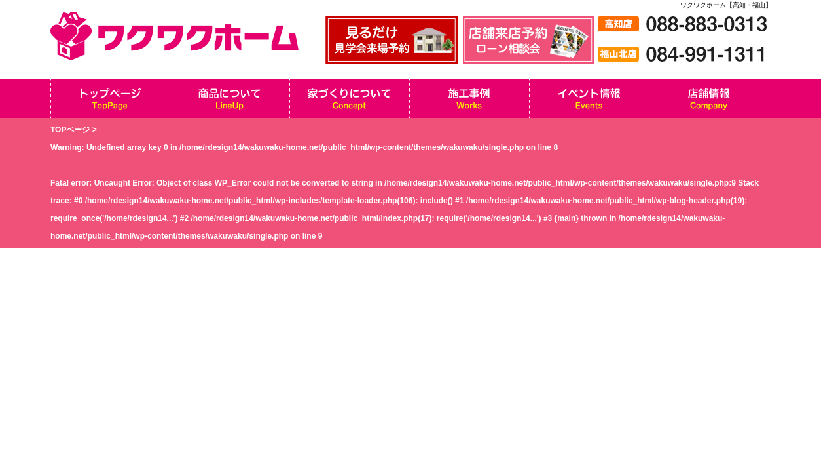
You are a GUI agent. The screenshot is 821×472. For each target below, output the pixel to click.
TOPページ (70, 129)
